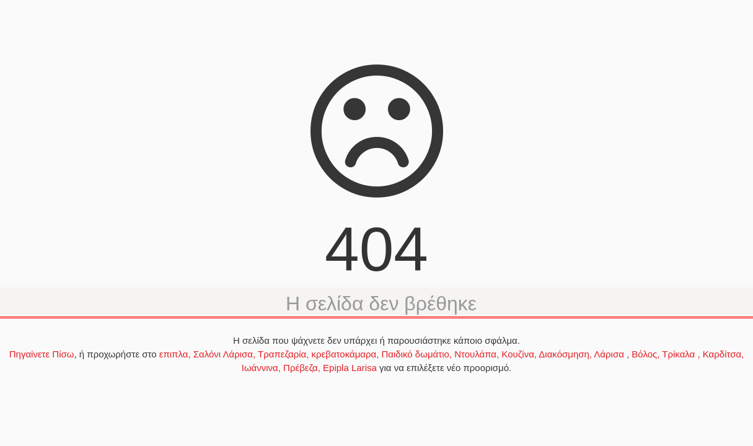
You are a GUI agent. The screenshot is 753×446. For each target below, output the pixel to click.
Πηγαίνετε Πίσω (41, 354)
